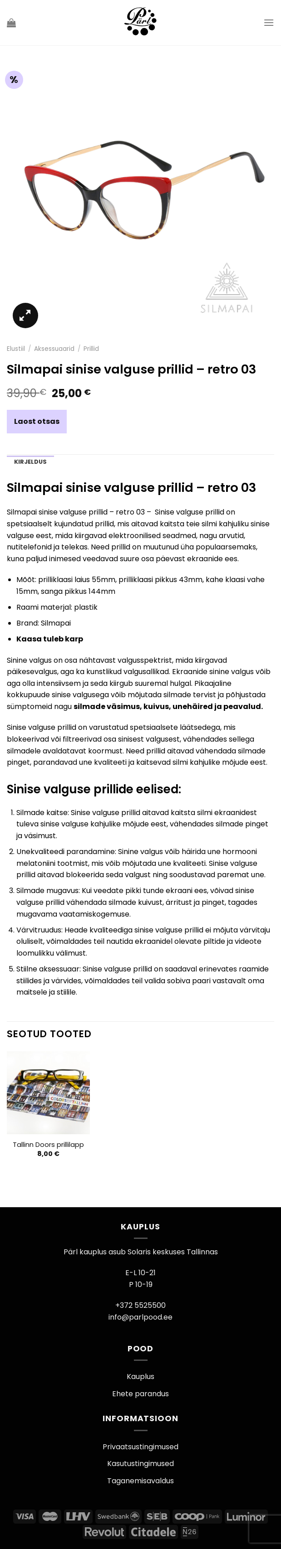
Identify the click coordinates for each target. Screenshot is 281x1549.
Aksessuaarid (54, 349)
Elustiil (16, 349)
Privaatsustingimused (140, 1447)
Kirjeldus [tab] (30, 462)
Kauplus (140, 1376)
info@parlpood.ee (140, 1317)
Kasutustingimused (140, 1463)
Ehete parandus (140, 1394)
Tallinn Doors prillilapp (48, 1145)
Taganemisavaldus (140, 1481)
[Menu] (268, 22)
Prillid (91, 349)
